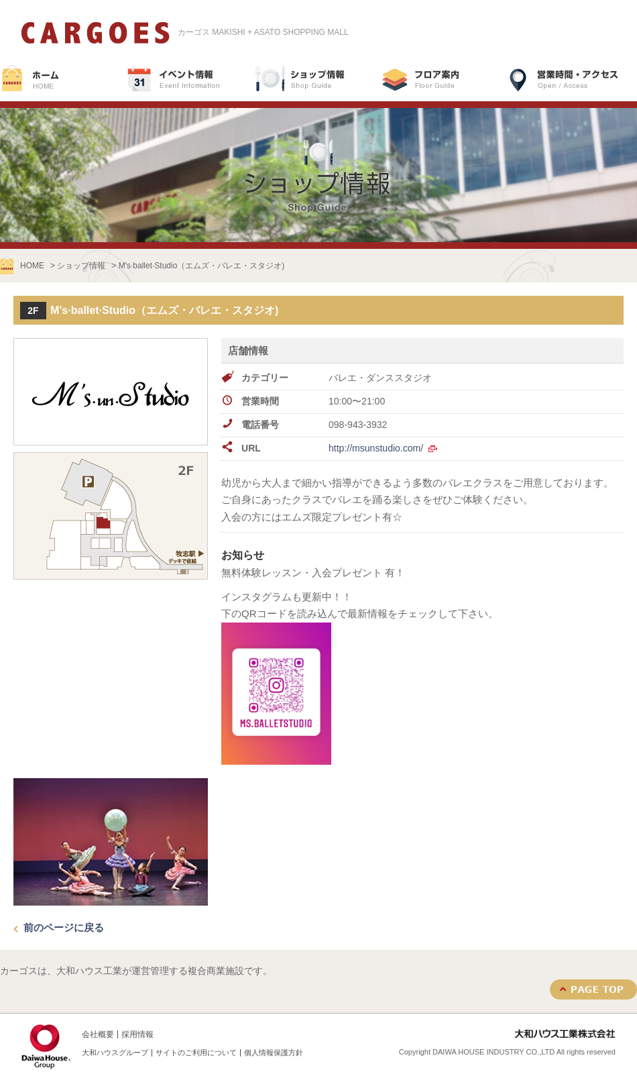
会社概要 (98, 1034)
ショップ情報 (81, 265)
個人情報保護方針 (273, 1052)
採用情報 (137, 1034)
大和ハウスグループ (115, 1052)
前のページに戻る (63, 927)
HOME (32, 265)
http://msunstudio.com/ (376, 448)
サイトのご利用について (196, 1052)
